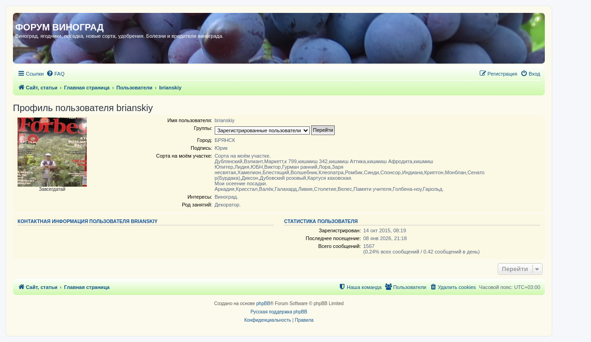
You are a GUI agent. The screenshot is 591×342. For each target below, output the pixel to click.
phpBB (263, 303)
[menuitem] (55, 73)
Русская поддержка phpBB (278, 311)
